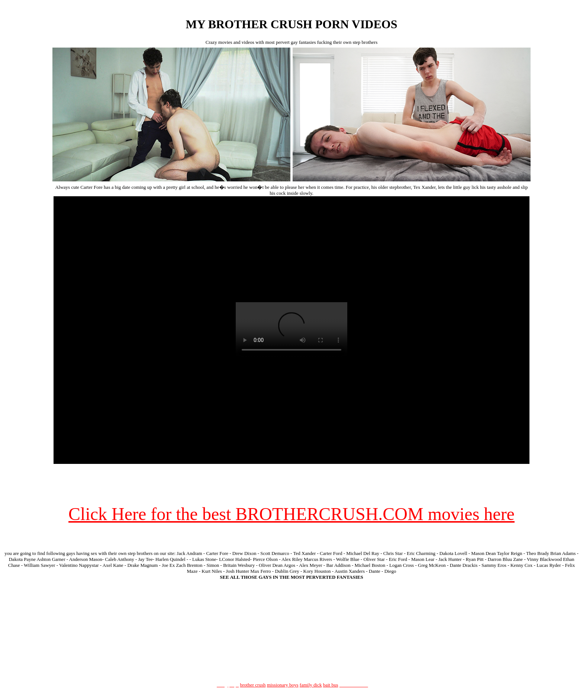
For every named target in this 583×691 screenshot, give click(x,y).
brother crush (253, 685)
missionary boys (283, 685)
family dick (311, 685)
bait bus (330, 685)
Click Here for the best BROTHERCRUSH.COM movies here (291, 514)
